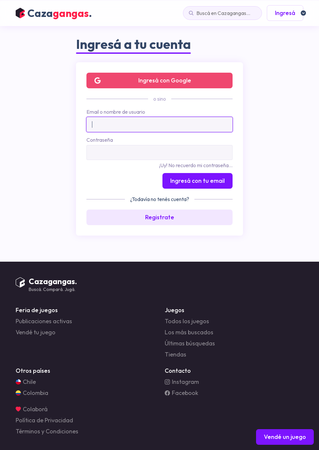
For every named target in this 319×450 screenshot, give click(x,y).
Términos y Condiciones (47, 431)
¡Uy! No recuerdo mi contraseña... (196, 165)
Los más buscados (189, 332)
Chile (26, 382)
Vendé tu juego (35, 332)
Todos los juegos (187, 321)
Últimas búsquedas (190, 343)
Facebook (181, 393)
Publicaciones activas (44, 321)
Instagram (182, 382)
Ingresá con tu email (197, 180)
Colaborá (32, 409)
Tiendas (175, 354)
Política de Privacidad (44, 420)
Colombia (32, 393)
